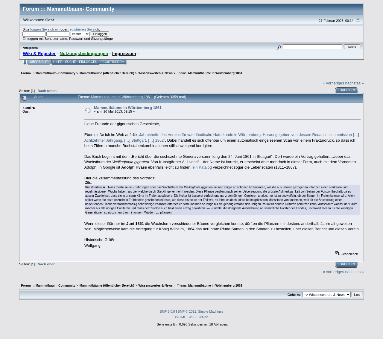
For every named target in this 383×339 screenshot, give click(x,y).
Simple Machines (210, 311)
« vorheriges (333, 83)
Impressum (124, 53)
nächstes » (354, 83)
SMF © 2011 (187, 311)
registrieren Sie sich (84, 29)
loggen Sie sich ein (45, 29)
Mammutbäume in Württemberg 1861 (128, 107)
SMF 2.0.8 (167, 311)
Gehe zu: (294, 294)
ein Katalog (202, 167)
